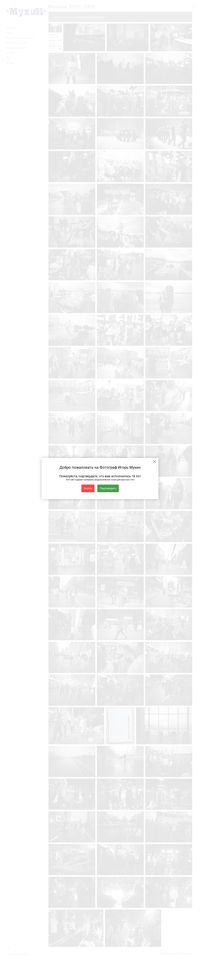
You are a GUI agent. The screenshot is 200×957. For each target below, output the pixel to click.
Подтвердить (108, 488)
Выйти (88, 488)
